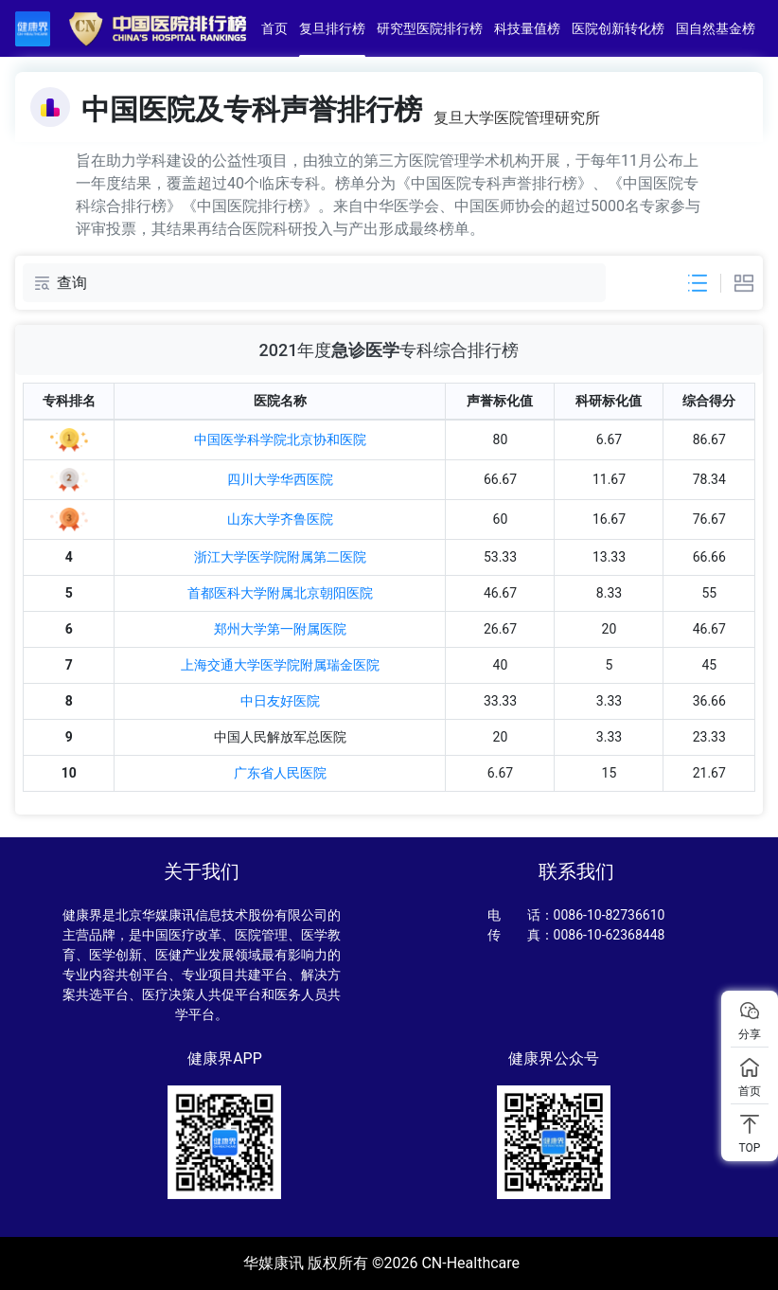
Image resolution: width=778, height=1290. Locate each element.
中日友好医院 (280, 700)
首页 (275, 28)
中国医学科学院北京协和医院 (280, 439)
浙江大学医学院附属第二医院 (280, 556)
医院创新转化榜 (619, 28)
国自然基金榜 (716, 28)
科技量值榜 (528, 28)
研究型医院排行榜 (431, 28)
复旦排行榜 (333, 28)
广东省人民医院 (280, 772)
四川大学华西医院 (280, 479)
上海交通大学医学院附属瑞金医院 (280, 664)
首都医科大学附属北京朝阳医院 (280, 592)
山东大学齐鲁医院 (280, 519)
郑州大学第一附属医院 (280, 628)
